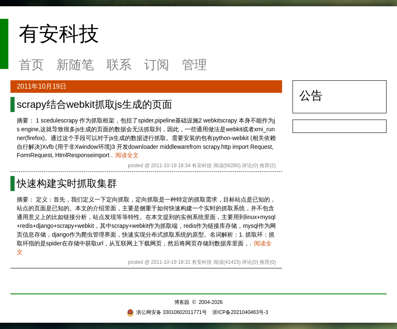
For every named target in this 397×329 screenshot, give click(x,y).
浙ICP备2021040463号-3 (240, 312)
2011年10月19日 (41, 86)
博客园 (181, 302)
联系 (119, 64)
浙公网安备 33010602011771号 (167, 312)
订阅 (156, 64)
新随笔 (75, 64)
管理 (194, 64)
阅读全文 (127, 155)
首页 (31, 64)
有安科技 (59, 34)
